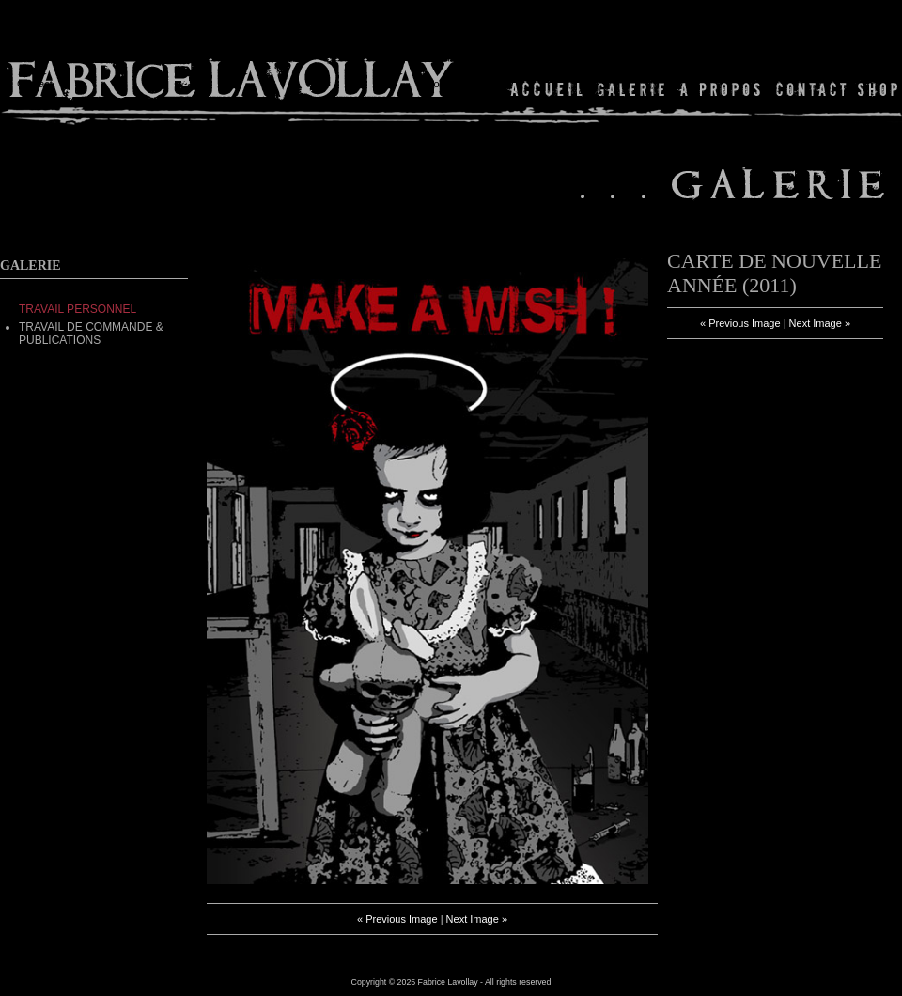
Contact (811, 89)
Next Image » (476, 919)
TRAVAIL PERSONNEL (77, 309)
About (721, 89)
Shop (876, 89)
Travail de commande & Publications (91, 333)
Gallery (631, 89)
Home (547, 89)
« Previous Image (397, 919)
